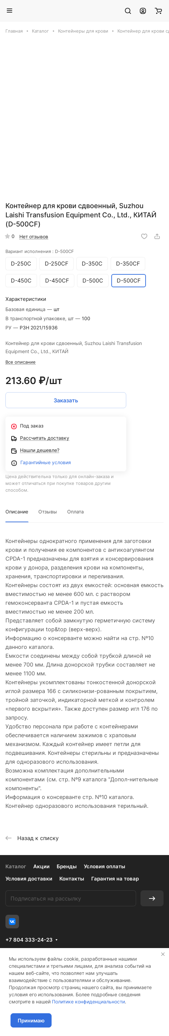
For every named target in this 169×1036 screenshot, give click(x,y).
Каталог (15, 866)
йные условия (55, 462)
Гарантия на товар (115, 878)
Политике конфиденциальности (88, 1001)
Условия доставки (28, 878)
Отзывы (47, 511)
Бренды (67, 866)
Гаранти (29, 462)
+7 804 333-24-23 (29, 940)
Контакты (71, 878)
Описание (16, 511)
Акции (41, 866)
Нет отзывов (33, 236)
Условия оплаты (104, 866)
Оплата (75, 511)
